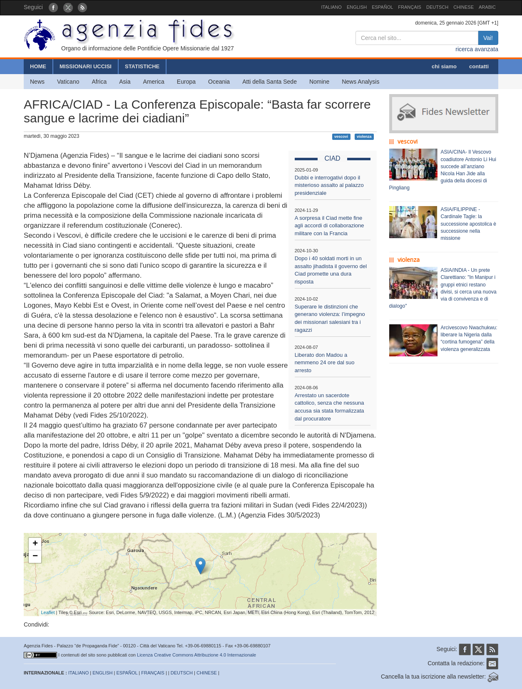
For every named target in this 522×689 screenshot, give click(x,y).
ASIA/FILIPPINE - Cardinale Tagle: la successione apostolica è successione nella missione (468, 223)
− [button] (35, 556)
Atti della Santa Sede (269, 81)
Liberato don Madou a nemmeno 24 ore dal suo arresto (325, 362)
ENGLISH (357, 7)
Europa (186, 81)
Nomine (319, 81)
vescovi (341, 136)
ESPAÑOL (382, 7)
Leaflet (48, 612)
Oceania (219, 81)
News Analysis (360, 81)
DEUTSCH (437, 7)
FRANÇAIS (409, 7)
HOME (38, 66)
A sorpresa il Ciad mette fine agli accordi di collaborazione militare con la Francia (329, 225)
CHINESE (463, 7)
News (37, 81)
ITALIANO (331, 7)
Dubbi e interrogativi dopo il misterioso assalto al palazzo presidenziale (329, 185)
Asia (124, 81)
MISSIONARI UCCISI (86, 66)
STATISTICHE (142, 66)
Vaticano (68, 81)
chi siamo (444, 66)
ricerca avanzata (476, 49)
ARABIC (487, 7)
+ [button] (35, 544)
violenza (364, 136)
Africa (99, 81)
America (153, 81)
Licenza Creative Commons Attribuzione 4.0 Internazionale (196, 654)
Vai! (488, 38)
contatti (479, 66)
